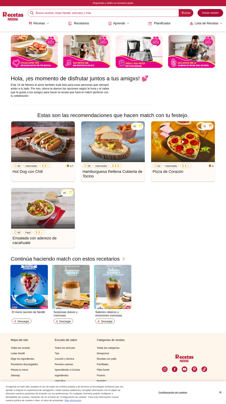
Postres (101, 375)
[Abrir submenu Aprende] (118, 23)
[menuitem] (39, 24)
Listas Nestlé (18, 353)
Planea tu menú (19, 369)
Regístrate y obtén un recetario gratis (113, 3)
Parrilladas (102, 364)
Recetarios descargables (24, 364)
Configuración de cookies (173, 393)
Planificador (159, 23)
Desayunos (103, 353)
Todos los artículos (65, 347)
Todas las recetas (20, 347)
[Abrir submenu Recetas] (38, 23)
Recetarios (78, 23)
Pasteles (101, 380)
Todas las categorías (108, 347)
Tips (57, 353)
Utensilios (60, 380)
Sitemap (15, 375)
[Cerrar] (220, 393)
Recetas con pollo (106, 358)
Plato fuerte (103, 369)
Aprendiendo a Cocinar (67, 369)
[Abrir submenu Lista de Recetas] (206, 23)
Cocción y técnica (64, 358)
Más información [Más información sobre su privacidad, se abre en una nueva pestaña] (73, 401)
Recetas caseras (64, 364)
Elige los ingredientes (22, 358)
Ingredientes (61, 375)
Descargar (21, 321)
